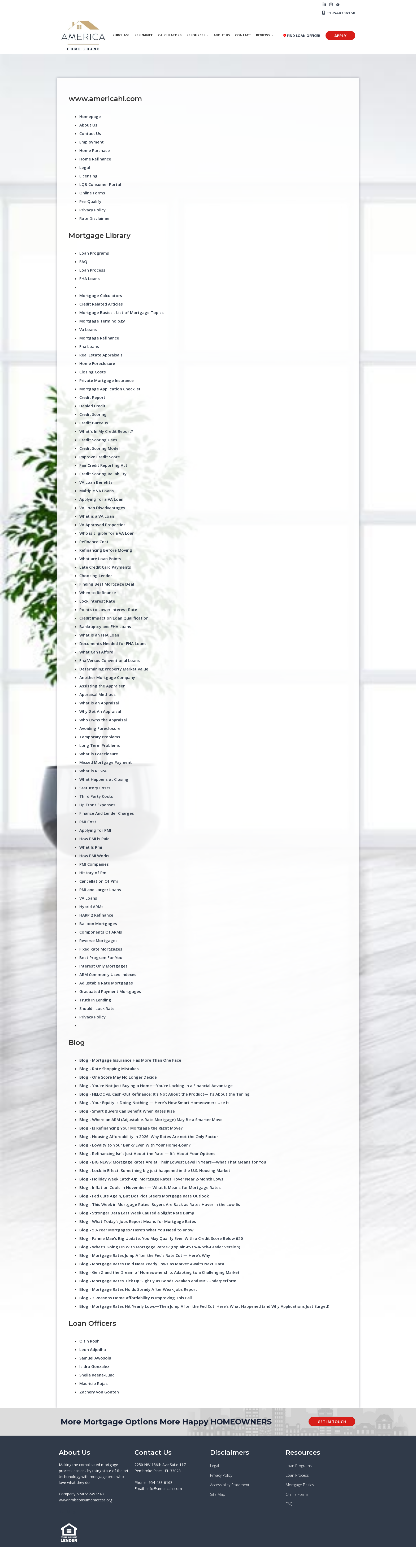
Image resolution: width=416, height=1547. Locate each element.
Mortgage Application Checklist (110, 388)
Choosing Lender (95, 575)
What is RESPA (93, 770)
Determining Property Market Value (113, 669)
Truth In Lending (95, 1000)
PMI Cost (87, 821)
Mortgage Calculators (100, 295)
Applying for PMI (95, 830)
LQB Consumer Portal (100, 184)
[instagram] (331, 4)
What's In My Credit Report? (106, 431)
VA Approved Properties (102, 524)
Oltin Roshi (90, 1341)
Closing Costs (92, 371)
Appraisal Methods (97, 694)
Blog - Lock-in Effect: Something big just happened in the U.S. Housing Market (154, 1170)
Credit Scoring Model (99, 448)
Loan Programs (94, 253)
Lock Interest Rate (97, 601)
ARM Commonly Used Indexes (107, 974)
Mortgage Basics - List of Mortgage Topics (121, 312)
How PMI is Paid (94, 838)
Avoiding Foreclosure (99, 728)
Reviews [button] (263, 35)
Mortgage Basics (300, 1484)
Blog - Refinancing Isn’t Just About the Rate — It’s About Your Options (147, 1153)
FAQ (83, 261)
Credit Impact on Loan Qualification (114, 618)
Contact (243, 35)
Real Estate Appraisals (101, 355)
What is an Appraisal (99, 702)
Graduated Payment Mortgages (110, 991)
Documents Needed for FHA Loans (112, 643)
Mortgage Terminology (102, 321)
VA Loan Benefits (95, 482)
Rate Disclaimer (94, 218)
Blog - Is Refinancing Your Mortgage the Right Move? (131, 1128)
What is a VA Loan (96, 516)
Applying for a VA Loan (101, 499)
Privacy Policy (92, 209)
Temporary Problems (99, 736)
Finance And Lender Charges (106, 813)
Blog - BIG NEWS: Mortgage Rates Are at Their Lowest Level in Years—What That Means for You (172, 1162)
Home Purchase (94, 150)
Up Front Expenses (97, 804)
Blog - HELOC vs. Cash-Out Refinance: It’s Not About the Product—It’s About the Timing (164, 1094)
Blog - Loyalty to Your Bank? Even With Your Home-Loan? (134, 1145)
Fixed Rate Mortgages (100, 949)
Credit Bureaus (93, 422)
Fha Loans (89, 346)
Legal (84, 167)
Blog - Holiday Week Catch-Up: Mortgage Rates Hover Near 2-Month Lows (151, 1179)
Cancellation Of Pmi (98, 881)
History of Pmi (93, 872)
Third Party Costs (96, 796)
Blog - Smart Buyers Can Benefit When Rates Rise (127, 1111)
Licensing (88, 175)
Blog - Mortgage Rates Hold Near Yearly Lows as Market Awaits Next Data (151, 1263)
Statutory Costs (94, 787)
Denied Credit (92, 405)
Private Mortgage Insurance (106, 380)
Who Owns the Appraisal (103, 719)
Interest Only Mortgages (103, 966)
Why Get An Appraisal (100, 711)
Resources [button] (196, 35)
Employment (91, 142)
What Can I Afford (96, 652)
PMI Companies (94, 864)
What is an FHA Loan (99, 635)
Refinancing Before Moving (105, 550)
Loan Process (92, 270)
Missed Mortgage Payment (105, 762)
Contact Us (90, 133)
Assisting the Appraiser (102, 685)
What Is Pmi (90, 847)
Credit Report (92, 397)
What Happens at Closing (103, 779)
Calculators (169, 35)
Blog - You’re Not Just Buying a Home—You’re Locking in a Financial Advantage (156, 1085)
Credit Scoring (93, 414)
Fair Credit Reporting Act (103, 465)
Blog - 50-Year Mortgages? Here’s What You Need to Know (136, 1229)
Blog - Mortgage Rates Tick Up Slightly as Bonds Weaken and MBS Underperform (157, 1280)
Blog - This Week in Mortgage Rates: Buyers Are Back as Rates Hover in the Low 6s (159, 1204)
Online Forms (92, 192)
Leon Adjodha (92, 1349)
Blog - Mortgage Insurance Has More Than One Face (130, 1060)
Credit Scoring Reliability (103, 473)
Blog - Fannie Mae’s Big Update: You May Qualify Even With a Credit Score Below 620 (161, 1238)
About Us (222, 35)
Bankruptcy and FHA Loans (105, 626)
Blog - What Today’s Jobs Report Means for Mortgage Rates (137, 1221)
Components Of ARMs (100, 932)
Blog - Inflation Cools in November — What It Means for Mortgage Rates (150, 1187)
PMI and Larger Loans (100, 889)
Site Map (217, 1494)
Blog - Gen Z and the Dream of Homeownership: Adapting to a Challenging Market (159, 1272)
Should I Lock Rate (97, 1008)
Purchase (120, 35)
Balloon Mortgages (98, 923)
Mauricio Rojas (93, 1383)
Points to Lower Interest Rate (108, 609)
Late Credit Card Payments (105, 567)
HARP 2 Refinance (96, 915)
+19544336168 (338, 12)
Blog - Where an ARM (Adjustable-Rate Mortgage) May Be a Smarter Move (151, 1119)
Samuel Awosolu (95, 1358)
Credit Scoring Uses (98, 439)
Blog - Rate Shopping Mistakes (109, 1068)
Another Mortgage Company (107, 677)
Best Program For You (100, 957)
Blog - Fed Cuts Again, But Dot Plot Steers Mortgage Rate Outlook (144, 1196)
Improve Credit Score (99, 456)
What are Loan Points (100, 558)
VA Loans (88, 898)
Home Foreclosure (97, 363)
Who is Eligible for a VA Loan (107, 533)
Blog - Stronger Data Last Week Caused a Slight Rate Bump (136, 1212)
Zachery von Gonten (99, 1392)
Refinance (144, 35)
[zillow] (338, 4)
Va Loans (88, 329)
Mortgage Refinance (99, 338)
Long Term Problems (99, 745)
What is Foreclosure (98, 753)
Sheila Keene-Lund (97, 1375)
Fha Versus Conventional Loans (109, 660)
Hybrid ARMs (91, 906)
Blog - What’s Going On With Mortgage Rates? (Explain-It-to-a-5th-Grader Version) (159, 1246)
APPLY (340, 35)
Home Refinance (95, 159)
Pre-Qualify (90, 201)
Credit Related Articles (101, 304)
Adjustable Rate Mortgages (106, 983)
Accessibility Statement (229, 1484)
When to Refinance (97, 592)
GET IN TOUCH (332, 1421)
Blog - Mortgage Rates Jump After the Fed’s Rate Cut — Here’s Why (144, 1255)
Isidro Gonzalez (94, 1366)
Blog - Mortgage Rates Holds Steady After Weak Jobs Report (138, 1289)
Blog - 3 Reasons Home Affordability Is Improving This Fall (135, 1297)
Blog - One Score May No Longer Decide (118, 1077)
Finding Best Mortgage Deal (106, 584)
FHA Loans (89, 278)
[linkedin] (324, 4)
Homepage (90, 116)
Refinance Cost (94, 541)
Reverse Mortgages (98, 940)
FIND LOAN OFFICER (301, 35)
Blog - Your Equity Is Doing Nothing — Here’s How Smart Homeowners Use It (154, 1102)
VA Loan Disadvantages (102, 507)
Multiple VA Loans (96, 490)
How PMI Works (94, 855)
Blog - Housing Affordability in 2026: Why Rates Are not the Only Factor (148, 1136)
